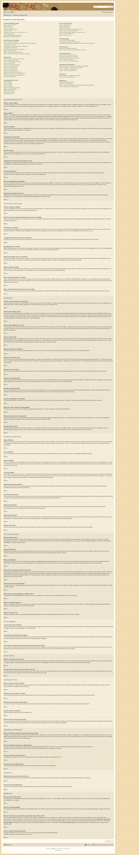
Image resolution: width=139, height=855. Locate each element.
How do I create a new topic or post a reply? (14, 58)
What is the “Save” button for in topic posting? (14, 73)
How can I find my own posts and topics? (69, 61)
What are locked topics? (9, 92)
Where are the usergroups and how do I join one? (71, 29)
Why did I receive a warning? (10, 70)
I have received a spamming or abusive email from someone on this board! (77, 43)
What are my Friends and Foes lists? (68, 48)
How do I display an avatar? (10, 50)
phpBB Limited (46, 798)
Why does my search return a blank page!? (69, 58)
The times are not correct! (10, 44)
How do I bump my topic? (10, 76)
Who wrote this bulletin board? (66, 82)
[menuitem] (13, 12)
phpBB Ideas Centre (73, 809)
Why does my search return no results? (68, 56)
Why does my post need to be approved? (13, 75)
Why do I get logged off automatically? (13, 35)
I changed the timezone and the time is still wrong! (15, 46)
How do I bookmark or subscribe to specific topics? (71, 67)
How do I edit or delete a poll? (11, 66)
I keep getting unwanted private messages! (69, 41)
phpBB (51, 249)
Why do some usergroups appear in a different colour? (72, 32)
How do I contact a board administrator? (68, 86)
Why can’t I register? (8, 27)
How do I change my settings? (11, 41)
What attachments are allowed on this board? (70, 75)
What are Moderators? (64, 26)
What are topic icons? (9, 93)
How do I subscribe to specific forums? (68, 69)
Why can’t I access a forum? (10, 67)
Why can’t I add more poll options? (12, 64)
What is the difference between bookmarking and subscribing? (74, 66)
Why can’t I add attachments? (11, 69)
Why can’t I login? (8, 30)
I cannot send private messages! (67, 40)
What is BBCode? (8, 81)
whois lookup (7, 819)
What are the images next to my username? (14, 49)
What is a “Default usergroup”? (66, 33)
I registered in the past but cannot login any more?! (16, 32)
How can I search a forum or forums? (68, 55)
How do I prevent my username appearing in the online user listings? (20, 43)
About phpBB (7, 800)
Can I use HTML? (8, 83)
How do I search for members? (66, 59)
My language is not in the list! (10, 47)
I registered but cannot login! (10, 29)
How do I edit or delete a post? (11, 60)
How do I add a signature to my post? (12, 61)
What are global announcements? (12, 87)
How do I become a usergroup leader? (68, 30)
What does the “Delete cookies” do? (12, 36)
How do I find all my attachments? (67, 77)
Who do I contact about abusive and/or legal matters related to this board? (76, 85)
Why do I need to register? (10, 24)
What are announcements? (10, 89)
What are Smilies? (8, 84)
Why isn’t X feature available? (66, 83)
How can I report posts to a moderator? (13, 72)
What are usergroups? (64, 27)
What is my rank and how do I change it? (13, 52)
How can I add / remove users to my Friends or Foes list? (72, 49)
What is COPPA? (8, 26)
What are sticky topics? (9, 90)
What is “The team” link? (65, 35)
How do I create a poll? (9, 63)
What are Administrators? (65, 24)
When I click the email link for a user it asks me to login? (17, 53)
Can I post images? (8, 86)
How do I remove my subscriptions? (67, 70)
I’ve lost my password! (9, 33)
